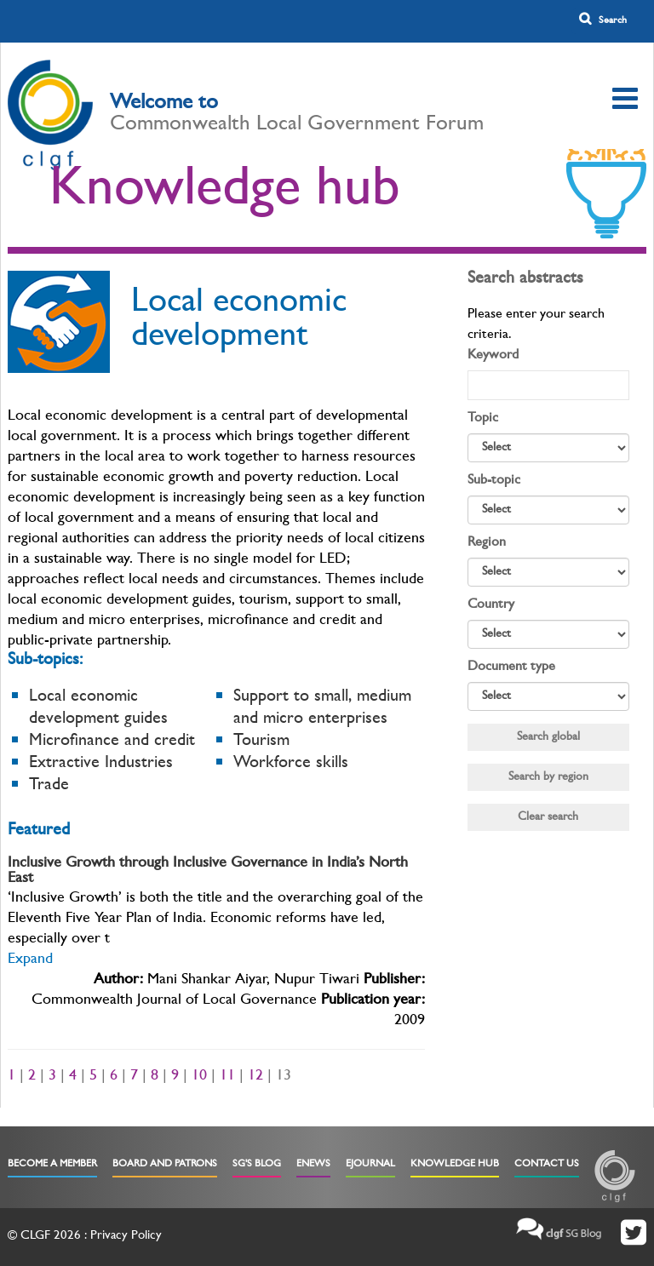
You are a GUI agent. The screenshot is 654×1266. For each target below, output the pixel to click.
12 (255, 1077)
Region (487, 543)
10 (199, 1077)
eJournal (370, 1165)
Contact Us (546, 1165)
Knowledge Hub (454, 1165)
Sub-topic (494, 481)
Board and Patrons (164, 1165)
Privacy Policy (126, 1236)
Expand (30, 960)
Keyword (493, 356)
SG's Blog (256, 1165)
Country (491, 605)
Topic (483, 419)
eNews (313, 1165)
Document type (511, 667)
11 (227, 1077)
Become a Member (52, 1165)
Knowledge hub (224, 193)
